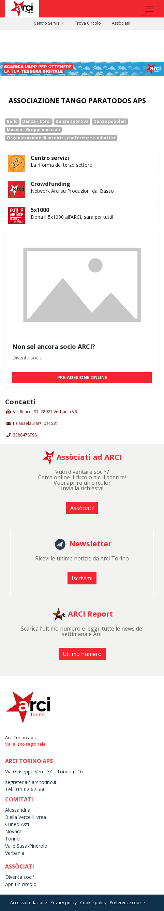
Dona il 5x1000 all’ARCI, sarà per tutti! (72, 217)
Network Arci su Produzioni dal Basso (72, 191)
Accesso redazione (28, 903)
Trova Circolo (88, 23)
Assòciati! (121, 23)
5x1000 (40, 210)
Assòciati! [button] (82, 508)
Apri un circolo (20, 884)
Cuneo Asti (17, 824)
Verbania (14, 853)
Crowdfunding (50, 184)
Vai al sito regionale (25, 744)
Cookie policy (93, 903)
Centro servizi (50, 158)
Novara (13, 831)
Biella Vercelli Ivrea (25, 817)
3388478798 (25, 435)
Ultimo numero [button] (82, 654)
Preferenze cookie (127, 903)
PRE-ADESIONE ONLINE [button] (82, 377)
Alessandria (17, 810)
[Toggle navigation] (149, 9)
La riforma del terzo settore (61, 165)
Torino (12, 838)
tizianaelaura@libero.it (35, 423)
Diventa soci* (20, 877)
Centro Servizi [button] (47, 23)
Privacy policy (63, 903)
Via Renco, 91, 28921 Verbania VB (45, 412)
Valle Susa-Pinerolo (26, 846)
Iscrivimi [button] (82, 578)
